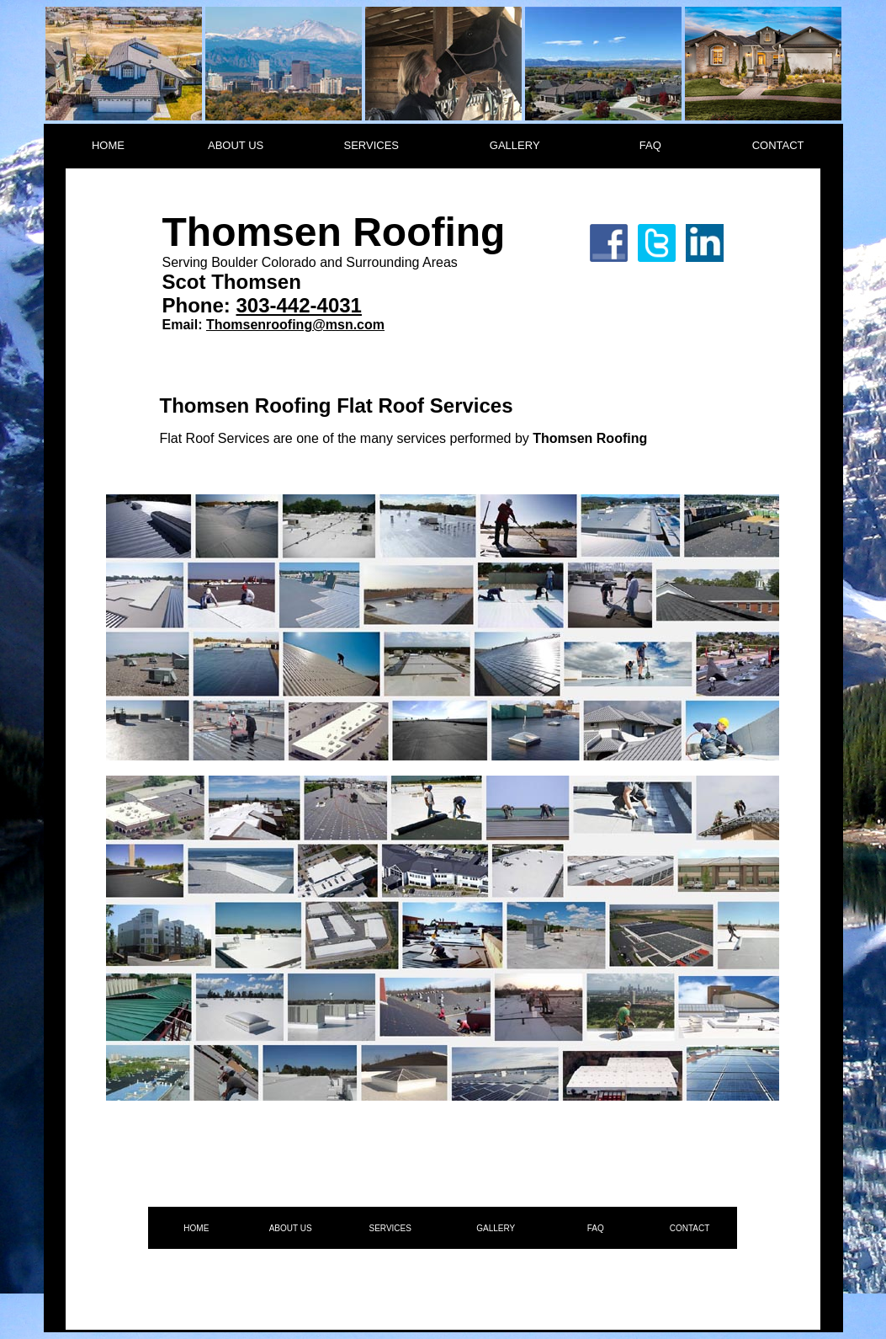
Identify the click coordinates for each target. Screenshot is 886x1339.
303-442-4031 (298, 305)
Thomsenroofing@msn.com (295, 324)
